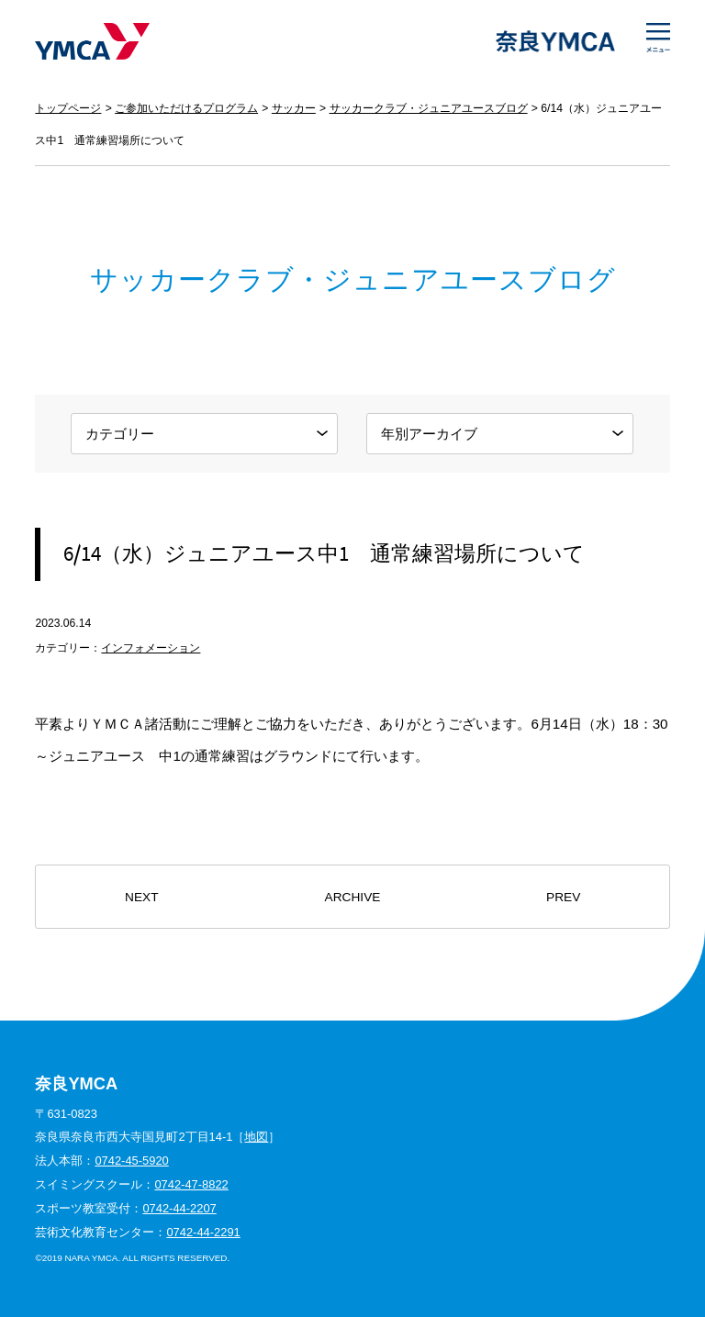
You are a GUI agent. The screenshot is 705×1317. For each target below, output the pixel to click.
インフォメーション (150, 648)
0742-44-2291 (203, 1232)
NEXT (141, 897)
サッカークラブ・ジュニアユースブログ (429, 108)
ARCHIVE (353, 897)
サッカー (294, 108)
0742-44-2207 (179, 1208)
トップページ (68, 108)
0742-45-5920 (131, 1160)
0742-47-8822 (191, 1184)
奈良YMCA (92, 41)
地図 (256, 1137)
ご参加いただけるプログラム (186, 108)
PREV (563, 897)
